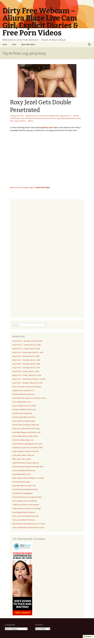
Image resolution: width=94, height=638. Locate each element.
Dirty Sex (67, 116)
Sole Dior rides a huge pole (22, 413)
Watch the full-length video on (30, 187)
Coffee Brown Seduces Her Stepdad (25, 505)
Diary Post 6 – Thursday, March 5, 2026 (26, 364)
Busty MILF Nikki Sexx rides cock (24, 485)
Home (4, 44)
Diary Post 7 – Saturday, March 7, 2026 (26, 360)
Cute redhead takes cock (21, 402)
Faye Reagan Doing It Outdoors (23, 512)
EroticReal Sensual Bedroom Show (25, 489)
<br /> (47, 257)
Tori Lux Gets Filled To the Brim (23, 520)
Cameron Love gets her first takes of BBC (27, 447)
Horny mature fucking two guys (23, 421)
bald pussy (36, 118)
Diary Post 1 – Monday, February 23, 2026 (27, 383)
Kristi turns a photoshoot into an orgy (26, 428)
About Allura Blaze (28, 44)
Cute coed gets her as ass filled (24, 406)
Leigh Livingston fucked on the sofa (25, 451)
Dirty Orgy (60, 116)
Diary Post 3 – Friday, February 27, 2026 (26, 375)
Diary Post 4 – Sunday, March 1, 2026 (25, 371)
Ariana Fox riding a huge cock (23, 440)
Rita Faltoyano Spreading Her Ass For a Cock (28, 524)
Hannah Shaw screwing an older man (25, 425)
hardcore (52, 118)
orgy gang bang (62, 118)
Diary (14, 44)
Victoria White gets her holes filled (25, 436)
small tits (22, 121)
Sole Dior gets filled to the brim (23, 417)
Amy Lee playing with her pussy (23, 470)
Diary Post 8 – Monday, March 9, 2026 (25, 356)
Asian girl (28, 118)
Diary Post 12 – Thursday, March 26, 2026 (27, 341)
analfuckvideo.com (17, 118)
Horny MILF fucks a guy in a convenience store (29, 398)
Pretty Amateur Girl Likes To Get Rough (26, 508)
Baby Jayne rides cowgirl (21, 459)
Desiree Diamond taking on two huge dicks (28, 466)
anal (76, 116)
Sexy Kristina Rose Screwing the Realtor (27, 497)
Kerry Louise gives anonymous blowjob (26, 387)
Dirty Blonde (50, 116)
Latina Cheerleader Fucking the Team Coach (28, 527)
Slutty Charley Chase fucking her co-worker (28, 478)
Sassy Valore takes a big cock (23, 455)
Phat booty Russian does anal (23, 394)
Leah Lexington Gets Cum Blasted (24, 501)
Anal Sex (31, 116)
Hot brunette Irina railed (21, 482)
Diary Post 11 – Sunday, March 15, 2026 (26, 345)
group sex (44, 118)
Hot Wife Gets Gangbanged (22, 493)
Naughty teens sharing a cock (23, 390)
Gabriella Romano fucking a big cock (25, 463)
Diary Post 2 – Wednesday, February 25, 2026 (28, 379)
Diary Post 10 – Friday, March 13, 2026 (26, 348)
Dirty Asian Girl (40, 116)
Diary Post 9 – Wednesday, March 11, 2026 (27, 352)
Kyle (31, 121)
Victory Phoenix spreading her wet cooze (27, 444)
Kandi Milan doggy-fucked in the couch (26, 432)
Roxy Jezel (14, 121)
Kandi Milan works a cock (21, 474)
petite (71, 118)
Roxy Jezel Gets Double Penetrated (25, 516)
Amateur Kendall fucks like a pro (24, 409)
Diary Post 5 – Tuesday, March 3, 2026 (26, 367)
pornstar (78, 118)
